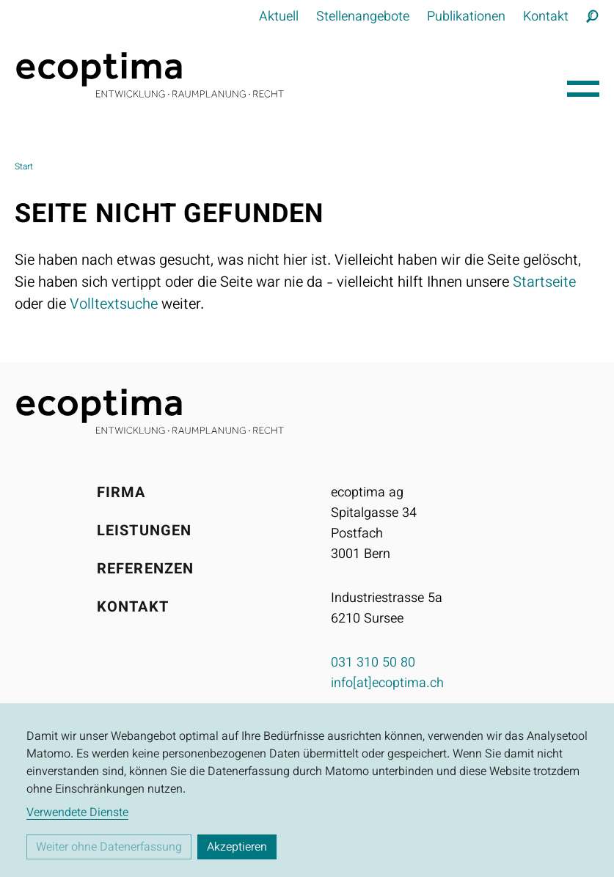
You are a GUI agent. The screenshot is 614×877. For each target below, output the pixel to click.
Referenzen (145, 569)
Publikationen (466, 17)
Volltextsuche (114, 305)
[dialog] (307, 790)
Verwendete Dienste (77, 814)
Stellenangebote (362, 17)
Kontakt (546, 17)
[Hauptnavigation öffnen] (583, 85)
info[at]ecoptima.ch (387, 684)
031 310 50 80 (373, 663)
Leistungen (144, 531)
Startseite (544, 283)
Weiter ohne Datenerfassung (109, 848)
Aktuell (279, 17)
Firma (121, 493)
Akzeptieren (237, 848)
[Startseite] (285, 75)
